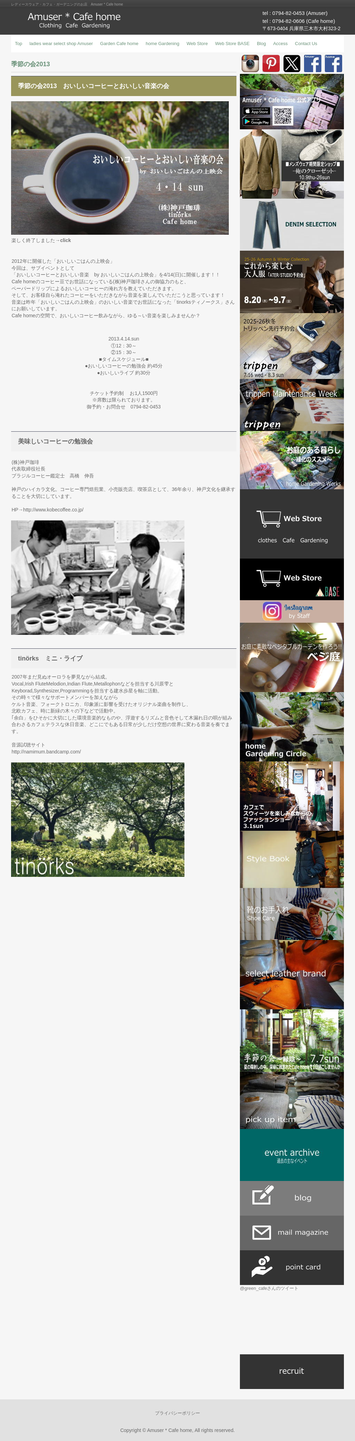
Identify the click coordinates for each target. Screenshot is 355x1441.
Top (18, 43)
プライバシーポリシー (177, 1413)
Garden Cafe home (119, 43)
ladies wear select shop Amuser (61, 43)
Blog (261, 43)
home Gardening (162, 43)
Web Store (197, 43)
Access (280, 43)
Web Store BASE (232, 43)
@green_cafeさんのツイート (269, 1288)
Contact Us (306, 43)
